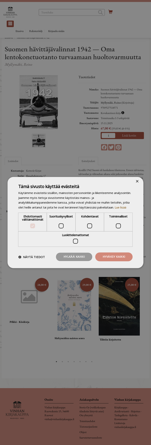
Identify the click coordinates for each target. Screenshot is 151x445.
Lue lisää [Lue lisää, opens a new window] (120, 207)
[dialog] (75, 222)
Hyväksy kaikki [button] (114, 257)
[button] (31, 257)
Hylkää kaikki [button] (74, 257)
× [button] (137, 181)
